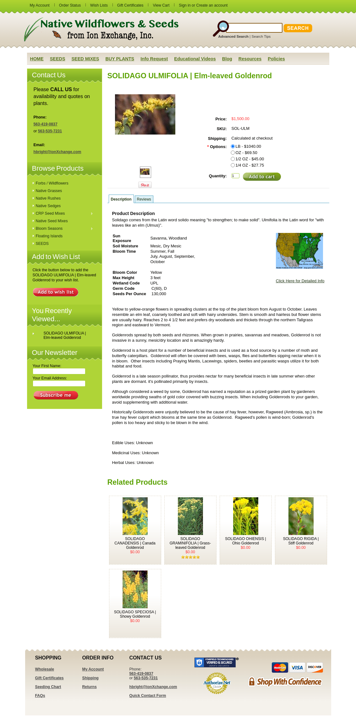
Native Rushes (48, 198)
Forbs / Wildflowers (52, 183)
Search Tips (261, 36)
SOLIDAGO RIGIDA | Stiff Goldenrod (301, 541)
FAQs (40, 695)
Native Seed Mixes (52, 221)
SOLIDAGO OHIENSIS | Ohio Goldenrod (245, 541)
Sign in (184, 5)
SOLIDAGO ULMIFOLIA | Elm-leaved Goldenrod (65, 335)
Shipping (90, 678)
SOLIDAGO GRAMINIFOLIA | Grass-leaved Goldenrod (190, 543)
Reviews (144, 199)
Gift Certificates (130, 5)
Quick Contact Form (147, 695)
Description (121, 199)
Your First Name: (47, 366)
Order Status (70, 5)
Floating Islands (49, 236)
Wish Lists (99, 5)
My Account (40, 5)
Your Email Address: (50, 378)
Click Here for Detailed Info (300, 281)
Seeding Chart (48, 687)
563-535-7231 (50, 131)
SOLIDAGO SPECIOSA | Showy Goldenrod (135, 614)
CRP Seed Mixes (63, 213)
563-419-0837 (46, 124)
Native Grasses (49, 191)
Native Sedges (48, 206)
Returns (89, 687)
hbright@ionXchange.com (57, 152)
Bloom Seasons (63, 228)
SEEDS (42, 243)
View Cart (161, 5)
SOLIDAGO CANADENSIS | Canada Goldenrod (134, 543)
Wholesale (44, 669)
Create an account (211, 5)
